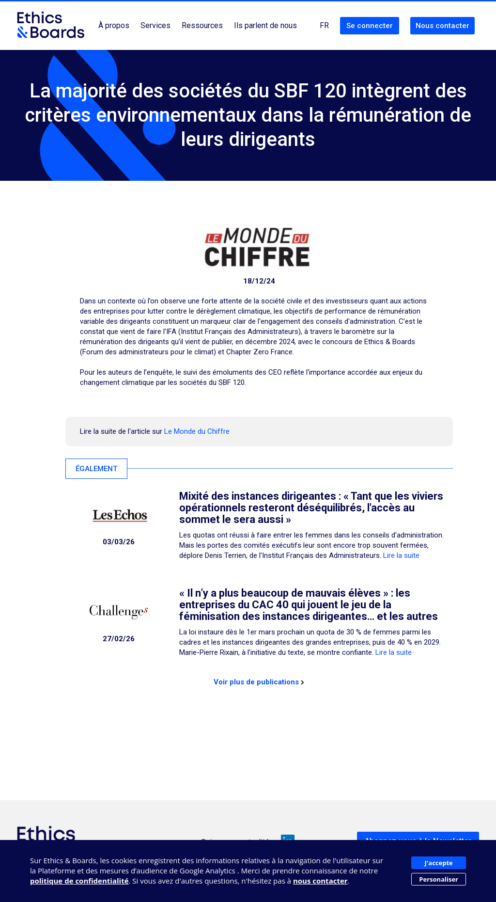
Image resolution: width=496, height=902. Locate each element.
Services (155, 25)
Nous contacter (442, 25)
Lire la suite (401, 555)
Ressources (202, 25)
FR (324, 25)
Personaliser (438, 879)
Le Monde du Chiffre (197, 431)
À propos (113, 25)
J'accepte (439, 862)
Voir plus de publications (259, 682)
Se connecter (369, 25)
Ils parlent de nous (265, 25)
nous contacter (320, 881)
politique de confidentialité (79, 881)
